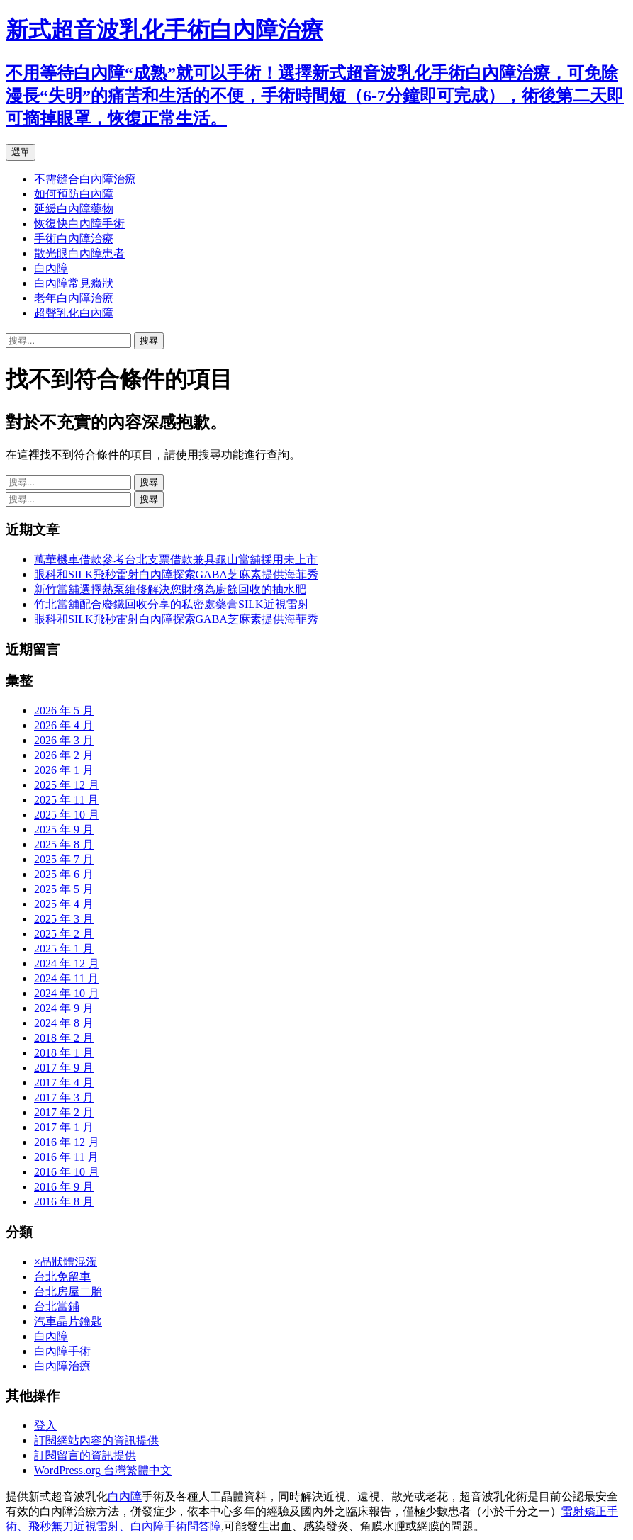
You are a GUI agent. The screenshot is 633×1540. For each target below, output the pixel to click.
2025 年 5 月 (64, 889)
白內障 (51, 268)
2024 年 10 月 (66, 993)
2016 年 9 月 (64, 1187)
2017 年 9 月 (64, 1068)
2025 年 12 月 (66, 785)
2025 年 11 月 (66, 800)
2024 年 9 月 (64, 1008)
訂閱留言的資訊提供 (85, 1455)
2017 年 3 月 (64, 1097)
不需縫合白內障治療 (85, 179)
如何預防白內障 (73, 194)
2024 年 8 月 (64, 1023)
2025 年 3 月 (64, 919)
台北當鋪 (56, 1306)
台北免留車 (62, 1277)
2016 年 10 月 (66, 1172)
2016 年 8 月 (64, 1202)
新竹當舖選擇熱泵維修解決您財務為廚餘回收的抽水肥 (170, 589)
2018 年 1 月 (64, 1053)
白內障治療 (62, 1366)
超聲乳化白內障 (73, 313)
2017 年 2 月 (64, 1112)
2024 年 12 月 (66, 963)
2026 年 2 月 (64, 755)
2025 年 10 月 (66, 815)
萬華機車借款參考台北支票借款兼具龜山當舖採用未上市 (176, 559)
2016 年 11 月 (66, 1157)
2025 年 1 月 (64, 949)
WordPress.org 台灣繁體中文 (103, 1470)
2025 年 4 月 (64, 904)
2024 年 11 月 (66, 978)
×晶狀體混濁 (65, 1262)
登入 (45, 1426)
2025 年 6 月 (64, 874)
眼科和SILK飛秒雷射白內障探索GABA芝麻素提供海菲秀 (176, 574)
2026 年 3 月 (64, 740)
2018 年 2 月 (64, 1038)
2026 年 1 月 (64, 770)
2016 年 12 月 (66, 1142)
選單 (20, 152)
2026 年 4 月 (64, 725)
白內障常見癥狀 (73, 283)
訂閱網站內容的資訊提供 (96, 1440)
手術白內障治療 (73, 238)
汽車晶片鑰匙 (68, 1321)
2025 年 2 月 (64, 934)
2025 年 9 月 (64, 830)
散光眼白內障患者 (79, 253)
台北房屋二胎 (68, 1292)
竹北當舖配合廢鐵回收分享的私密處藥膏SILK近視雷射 (171, 604)
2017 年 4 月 (64, 1083)
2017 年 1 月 (64, 1127)
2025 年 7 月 (64, 859)
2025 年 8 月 (64, 844)
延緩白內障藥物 (73, 209)
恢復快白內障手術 (79, 224)
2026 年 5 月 (64, 710)
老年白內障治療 (73, 298)
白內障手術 (62, 1351)
